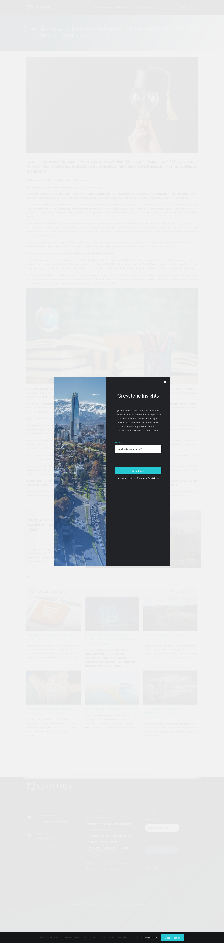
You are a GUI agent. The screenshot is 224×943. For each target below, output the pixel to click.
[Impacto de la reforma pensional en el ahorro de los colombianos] (53, 688)
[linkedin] (27, 576)
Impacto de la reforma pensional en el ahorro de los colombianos (52, 711)
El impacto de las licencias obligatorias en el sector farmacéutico (162, 713)
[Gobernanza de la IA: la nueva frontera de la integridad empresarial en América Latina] (112, 614)
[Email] (192, 592)
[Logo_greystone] (39, 6)
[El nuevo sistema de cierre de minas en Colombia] (170, 614)
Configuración (150, 937)
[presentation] (164, 838)
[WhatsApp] (186, 592)
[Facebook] (171, 592)
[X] (176, 592)
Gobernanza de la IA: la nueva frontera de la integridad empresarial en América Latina (112, 639)
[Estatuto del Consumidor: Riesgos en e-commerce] (53, 614)
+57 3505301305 (44, 839)
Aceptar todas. (172, 937)
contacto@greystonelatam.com (52, 821)
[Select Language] (185, 7)
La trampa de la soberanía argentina (111, 709)
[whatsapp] (156, 868)
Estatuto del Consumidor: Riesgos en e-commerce (52, 637)
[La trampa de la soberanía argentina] (112, 688)
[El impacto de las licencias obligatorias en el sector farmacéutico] (170, 688)
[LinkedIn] (181, 592)
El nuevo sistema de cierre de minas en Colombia (169, 637)
